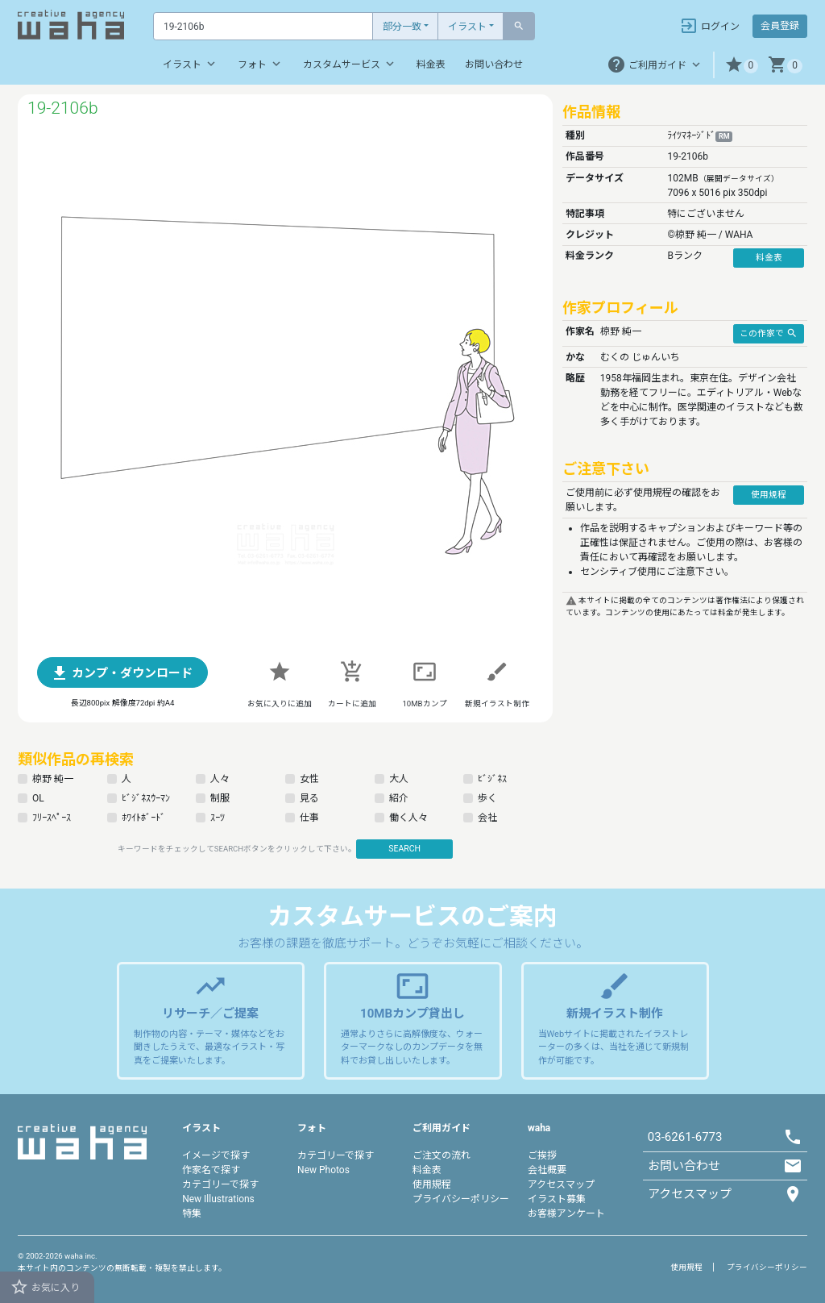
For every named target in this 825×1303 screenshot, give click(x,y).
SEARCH (404, 848)
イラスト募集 (557, 1199)
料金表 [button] (769, 257)
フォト (261, 63)
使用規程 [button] (768, 494)
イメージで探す (216, 1155)
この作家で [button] (769, 333)
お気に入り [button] (45, 1287)
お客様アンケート (566, 1213)
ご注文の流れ (441, 1155)
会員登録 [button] (780, 25)
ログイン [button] (709, 25)
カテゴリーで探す (220, 1184)
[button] (741, 65)
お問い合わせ (494, 64)
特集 (191, 1213)
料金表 (431, 64)
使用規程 (431, 1184)
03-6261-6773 (685, 1137)
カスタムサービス (350, 63)
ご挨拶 (542, 1155)
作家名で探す (211, 1170)
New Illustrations (218, 1199)
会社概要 (547, 1170)
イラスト (467, 26)
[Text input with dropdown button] (263, 26)
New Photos (323, 1170)
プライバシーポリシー (460, 1199)
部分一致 (402, 26)
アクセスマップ (561, 1184)
